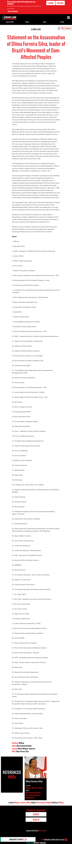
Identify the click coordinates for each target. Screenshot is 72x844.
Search (62, 22)
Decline (60, 2)
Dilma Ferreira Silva (22, 751)
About (44, 22)
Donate (27, 22)
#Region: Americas (29, 748)
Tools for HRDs (10, 22)
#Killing (21, 743)
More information (13, 11)
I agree (51, 2)
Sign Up (36, 819)
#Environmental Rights (24, 746)
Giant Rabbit (42, 830)
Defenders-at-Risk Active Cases (52, 839)
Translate (67, 28)
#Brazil (20, 748)
